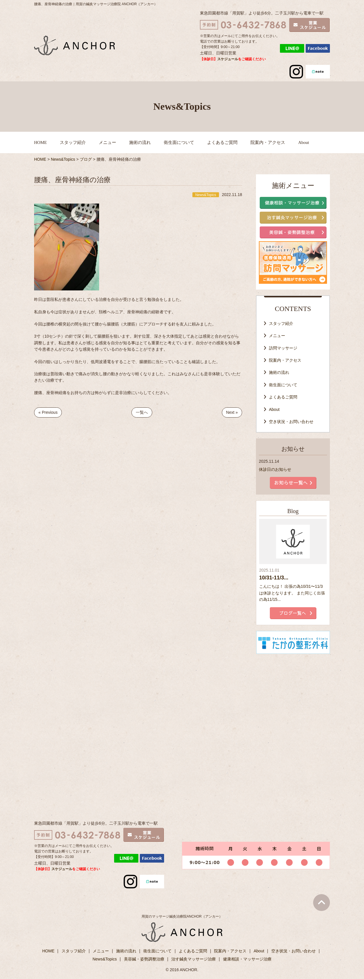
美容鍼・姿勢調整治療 (144, 959)
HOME (40, 142)
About (303, 142)
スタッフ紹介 (73, 142)
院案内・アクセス (267, 142)
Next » (232, 412)
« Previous (47, 412)
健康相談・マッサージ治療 (247, 959)
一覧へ (142, 412)
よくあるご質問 (222, 142)
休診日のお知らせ (275, 469)
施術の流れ (140, 142)
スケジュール (227, 59)
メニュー (107, 142)
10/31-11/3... (273, 578)
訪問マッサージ (283, 348)
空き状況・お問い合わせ (291, 421)
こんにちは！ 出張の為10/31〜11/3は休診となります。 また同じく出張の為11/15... (292, 593)
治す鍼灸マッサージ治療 (193, 959)
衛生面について (179, 142)
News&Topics (104, 959)
